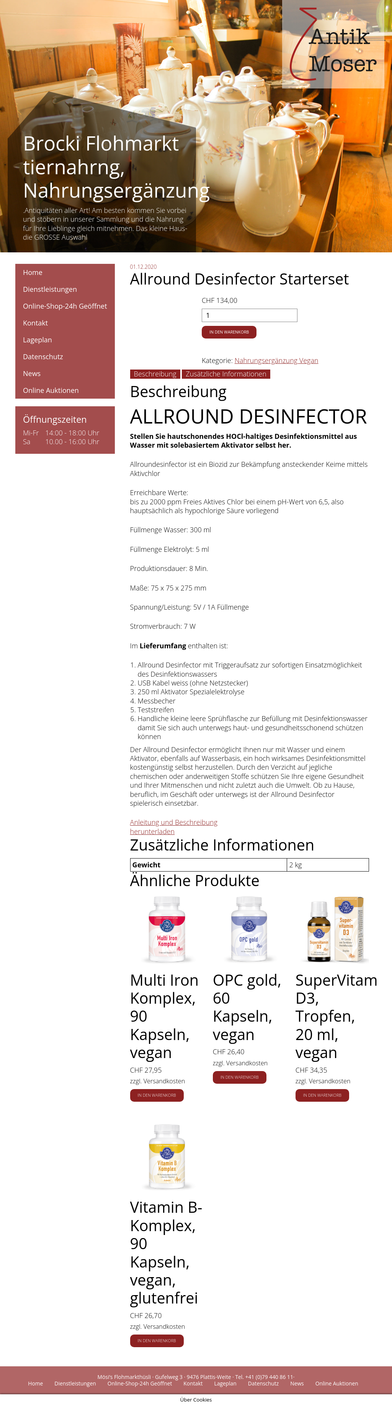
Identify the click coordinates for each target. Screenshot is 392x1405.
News (32, 373)
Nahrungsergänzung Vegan (276, 360)
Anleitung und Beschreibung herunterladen (173, 827)
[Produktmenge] (249, 315)
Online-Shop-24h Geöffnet (65, 306)
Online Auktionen (51, 390)
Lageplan (37, 339)
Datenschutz (43, 356)
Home (32, 272)
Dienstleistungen (50, 289)
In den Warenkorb (229, 332)
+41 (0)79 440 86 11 (269, 1376)
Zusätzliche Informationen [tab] (226, 373)
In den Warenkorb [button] (157, 1095)
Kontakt (35, 322)
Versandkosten (164, 1081)
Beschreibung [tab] (155, 373)
